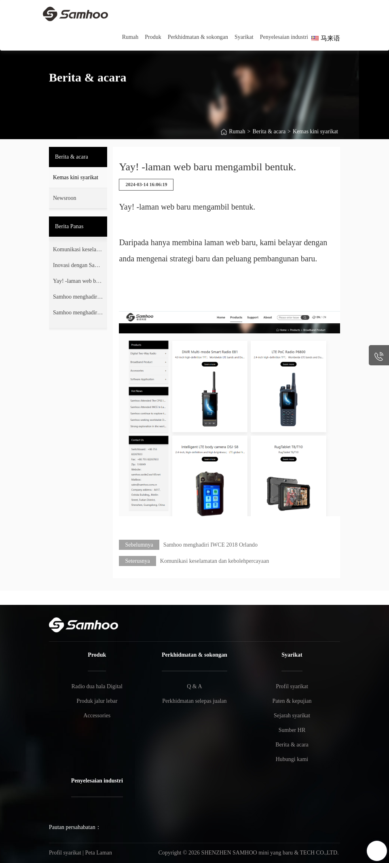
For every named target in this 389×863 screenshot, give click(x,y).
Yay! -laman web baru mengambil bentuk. (77, 283)
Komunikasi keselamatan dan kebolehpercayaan (77, 251)
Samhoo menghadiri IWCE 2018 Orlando (77, 298)
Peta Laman (98, 853)
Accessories (96, 715)
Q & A (194, 686)
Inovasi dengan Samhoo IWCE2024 (77, 267)
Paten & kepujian (291, 701)
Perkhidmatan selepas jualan (194, 701)
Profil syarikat (292, 686)
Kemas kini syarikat (315, 138)
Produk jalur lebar (96, 701)
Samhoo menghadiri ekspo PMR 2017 (78, 314)
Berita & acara (268, 138)
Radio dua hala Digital (97, 686)
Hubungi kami (292, 759)
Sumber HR (292, 730)
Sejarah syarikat (292, 715)
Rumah (237, 138)
